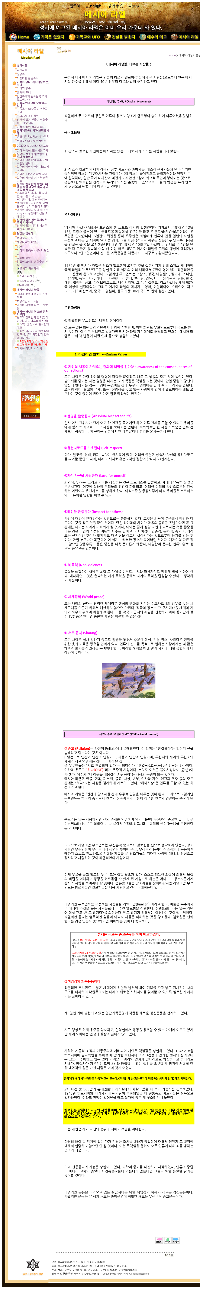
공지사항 (22, 70)
